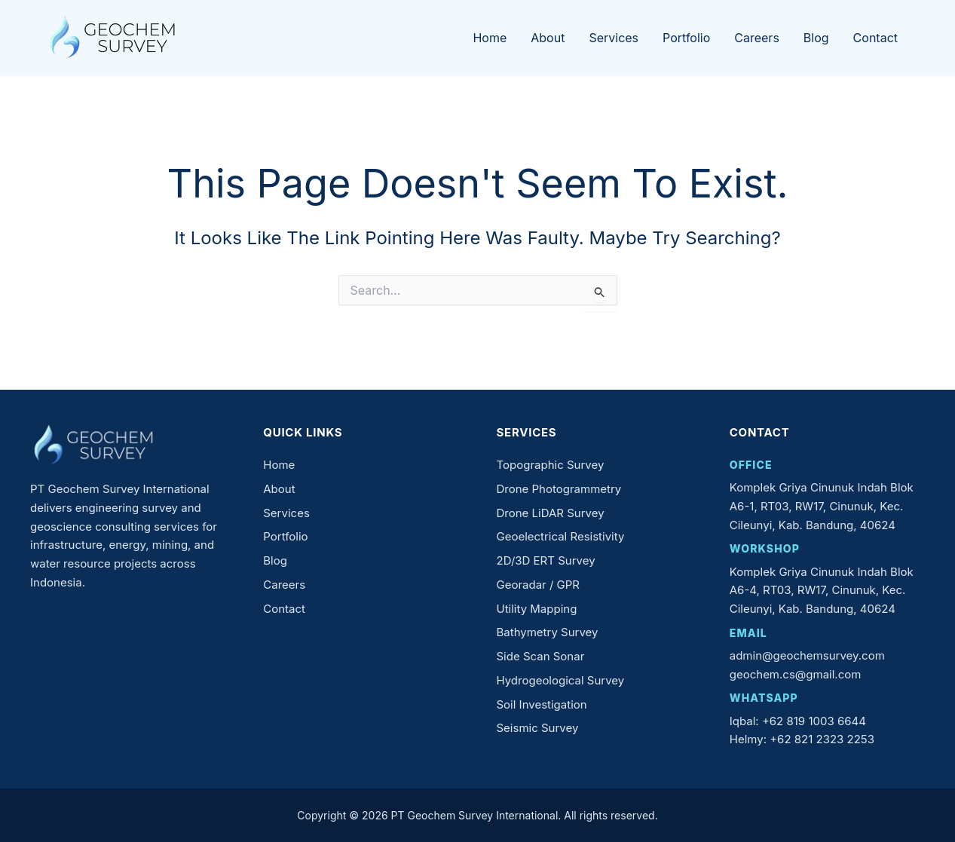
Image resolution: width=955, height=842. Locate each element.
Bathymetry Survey (547, 632)
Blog (816, 37)
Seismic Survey (538, 728)
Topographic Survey (551, 465)
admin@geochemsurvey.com (807, 655)
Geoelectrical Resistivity (561, 536)
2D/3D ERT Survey (546, 560)
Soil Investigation (542, 704)
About (548, 37)
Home (490, 37)
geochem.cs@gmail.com (796, 674)
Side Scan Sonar (541, 656)
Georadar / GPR (538, 584)
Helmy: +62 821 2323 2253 (802, 739)
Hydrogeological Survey (561, 680)
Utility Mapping (537, 609)
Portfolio (686, 37)
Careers (756, 37)
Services (613, 37)
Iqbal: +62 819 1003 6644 (798, 721)
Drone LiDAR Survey (551, 513)
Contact (875, 37)
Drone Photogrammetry (559, 489)
